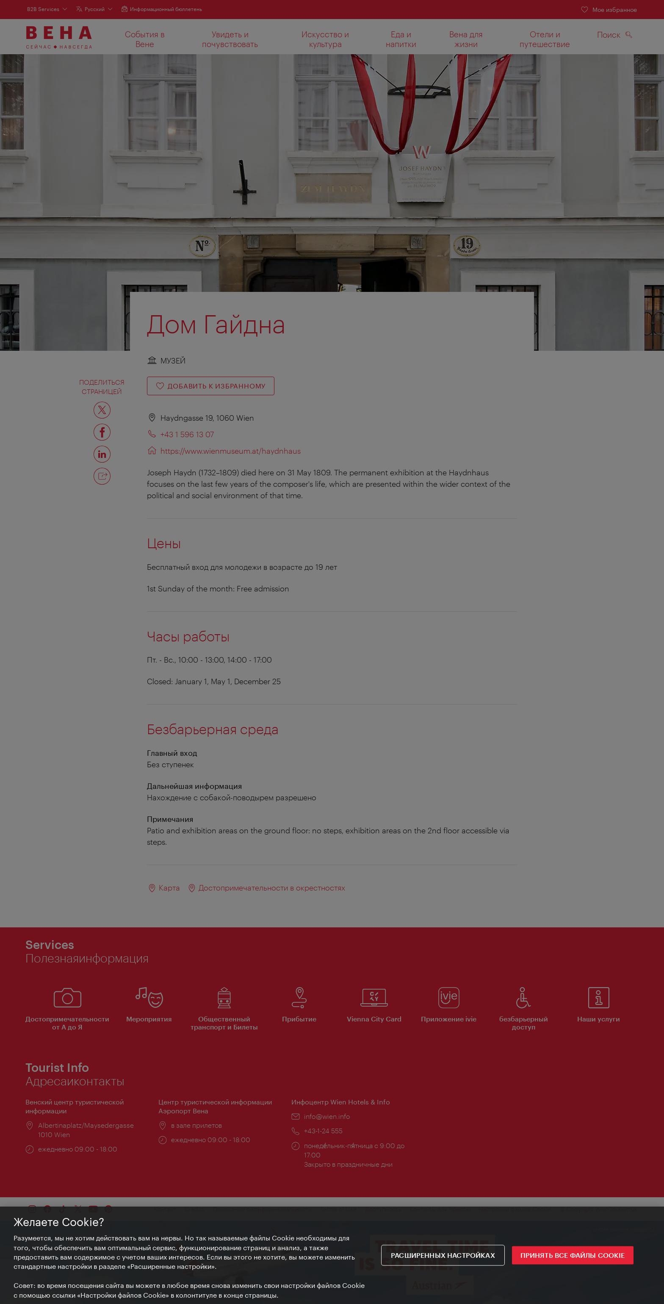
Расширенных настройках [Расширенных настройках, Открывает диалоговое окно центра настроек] (443, 1255)
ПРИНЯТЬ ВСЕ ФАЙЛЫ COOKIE (572, 1255)
